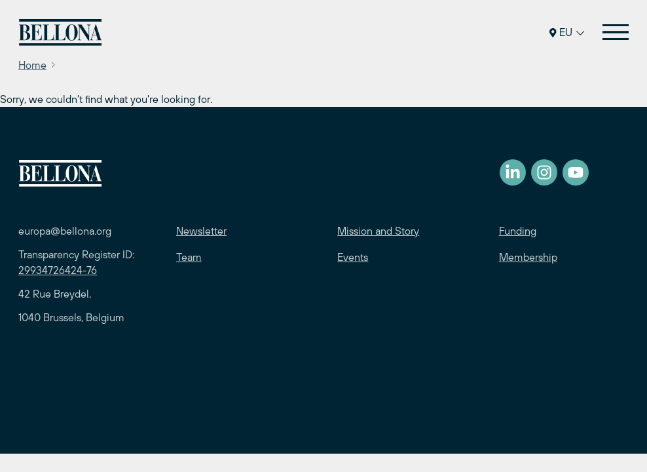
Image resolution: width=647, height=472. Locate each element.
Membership (528, 257)
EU (566, 32)
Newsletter (201, 231)
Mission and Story (378, 231)
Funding (517, 231)
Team (189, 257)
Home (32, 65)
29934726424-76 (57, 270)
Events (352, 257)
